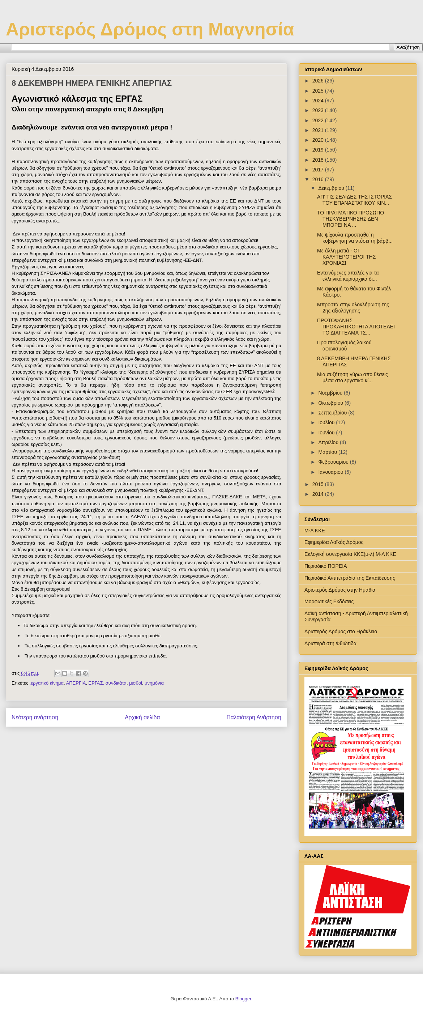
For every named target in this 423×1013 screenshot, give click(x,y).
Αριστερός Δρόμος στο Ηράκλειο (340, 631)
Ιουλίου (327, 422)
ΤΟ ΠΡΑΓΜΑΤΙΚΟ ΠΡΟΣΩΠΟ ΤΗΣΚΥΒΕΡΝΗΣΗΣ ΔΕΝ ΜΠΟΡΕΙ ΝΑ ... (350, 219)
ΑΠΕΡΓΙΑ (76, 683)
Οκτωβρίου (331, 403)
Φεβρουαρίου (334, 462)
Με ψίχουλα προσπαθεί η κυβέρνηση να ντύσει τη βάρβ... (355, 238)
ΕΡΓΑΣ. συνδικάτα (108, 683)
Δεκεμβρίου (331, 188)
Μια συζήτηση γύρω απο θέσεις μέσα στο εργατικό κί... (352, 377)
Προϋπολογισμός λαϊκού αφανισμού (344, 346)
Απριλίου (329, 442)
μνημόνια (154, 683)
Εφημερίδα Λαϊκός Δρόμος (333, 542)
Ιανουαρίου (331, 472)
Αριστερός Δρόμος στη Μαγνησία (150, 29)
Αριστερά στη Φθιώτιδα (330, 643)
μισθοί (135, 683)
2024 (318, 100)
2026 (318, 81)
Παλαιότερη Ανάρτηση (253, 717)
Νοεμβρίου (331, 393)
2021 (318, 130)
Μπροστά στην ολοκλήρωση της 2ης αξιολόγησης (353, 308)
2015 (318, 484)
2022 (318, 120)
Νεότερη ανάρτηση (35, 717)
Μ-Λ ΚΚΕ (314, 530)
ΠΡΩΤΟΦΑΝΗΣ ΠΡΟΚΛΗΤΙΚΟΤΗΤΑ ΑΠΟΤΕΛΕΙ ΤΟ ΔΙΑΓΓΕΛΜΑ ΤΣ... (356, 327)
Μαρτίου (328, 452)
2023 (318, 110)
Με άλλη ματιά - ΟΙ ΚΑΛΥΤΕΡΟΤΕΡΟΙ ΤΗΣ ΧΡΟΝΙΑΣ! (346, 257)
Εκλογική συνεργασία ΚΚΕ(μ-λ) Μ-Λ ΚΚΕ (350, 554)
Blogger (243, 998)
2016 (318, 179)
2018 (318, 160)
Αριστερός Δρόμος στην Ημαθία (339, 590)
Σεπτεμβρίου (333, 413)
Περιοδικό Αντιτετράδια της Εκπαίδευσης (349, 578)
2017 (318, 170)
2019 (318, 150)
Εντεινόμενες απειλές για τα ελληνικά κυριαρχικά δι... (348, 276)
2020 (318, 140)
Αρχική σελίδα (142, 717)
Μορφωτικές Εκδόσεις (329, 601)
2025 (318, 91)
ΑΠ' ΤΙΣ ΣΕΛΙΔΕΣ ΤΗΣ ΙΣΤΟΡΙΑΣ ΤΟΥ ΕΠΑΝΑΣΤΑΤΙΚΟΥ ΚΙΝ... (354, 200)
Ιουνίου (327, 432)
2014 (318, 494)
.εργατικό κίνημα (47, 683)
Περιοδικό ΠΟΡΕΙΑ (325, 566)
